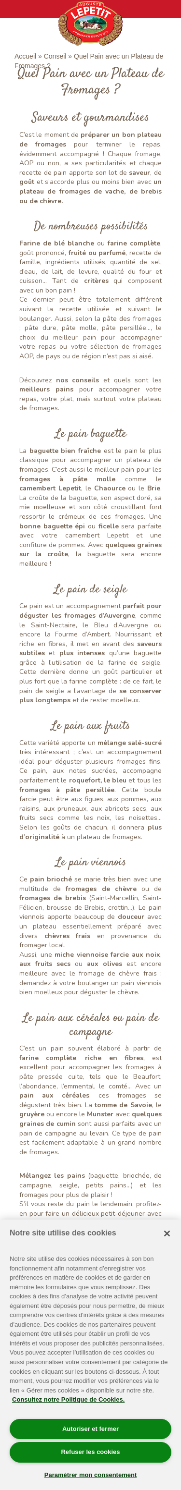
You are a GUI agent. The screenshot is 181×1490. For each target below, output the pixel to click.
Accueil (25, 56)
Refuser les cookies (90, 1451)
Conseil (55, 56)
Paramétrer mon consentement (90, 1474)
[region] (90, 1355)
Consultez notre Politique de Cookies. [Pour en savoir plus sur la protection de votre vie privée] (68, 1399)
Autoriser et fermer (90, 1428)
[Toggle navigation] (14, 9)
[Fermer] (167, 1233)
